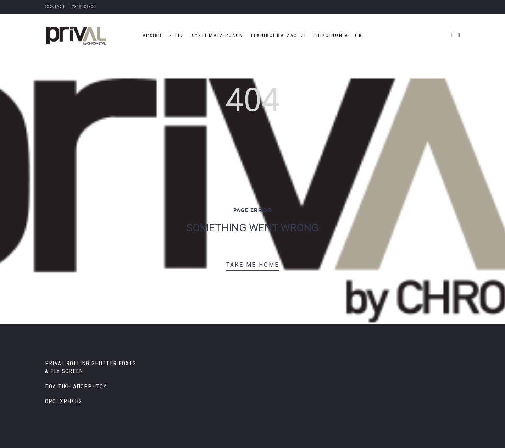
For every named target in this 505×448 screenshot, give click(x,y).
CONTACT (55, 7)
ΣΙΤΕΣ (176, 35)
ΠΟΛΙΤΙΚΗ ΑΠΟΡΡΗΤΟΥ (76, 386)
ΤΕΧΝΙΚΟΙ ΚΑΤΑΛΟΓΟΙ (278, 35)
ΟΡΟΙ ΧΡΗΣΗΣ (63, 401)
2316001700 (84, 7)
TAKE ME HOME (252, 264)
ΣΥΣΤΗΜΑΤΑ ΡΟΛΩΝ (217, 35)
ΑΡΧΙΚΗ (152, 35)
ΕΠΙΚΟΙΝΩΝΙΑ (330, 35)
